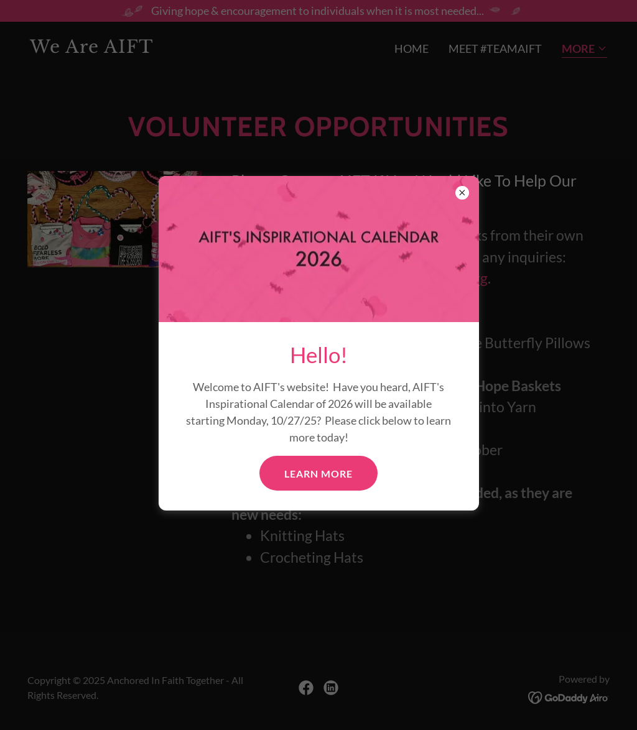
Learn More (318, 473)
